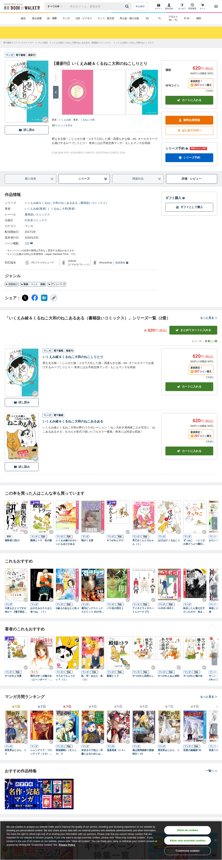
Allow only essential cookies (187, 840)
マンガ (66, 18)
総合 (23, 18)
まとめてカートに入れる (193, 330)
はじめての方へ (189, 130)
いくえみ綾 (65, 119)
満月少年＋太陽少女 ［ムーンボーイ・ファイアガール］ (41, 678)
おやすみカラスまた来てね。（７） (41, 610)
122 (29, 243)
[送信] (127, 6)
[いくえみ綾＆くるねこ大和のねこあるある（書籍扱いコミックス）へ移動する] (82, 42)
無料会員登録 (189, 120)
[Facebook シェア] (34, 297)
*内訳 (209, 90)
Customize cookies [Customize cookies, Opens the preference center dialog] (187, 850)
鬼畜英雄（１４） (116, 750)
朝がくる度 (87, 540)
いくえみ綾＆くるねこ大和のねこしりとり (73, 357)
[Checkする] (45, 120)
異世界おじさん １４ (168, 752)
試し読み (27, 130)
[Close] (215, 840)
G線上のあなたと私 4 (67, 608)
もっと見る (208, 317)
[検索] (127, 6)
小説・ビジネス (83, 18)
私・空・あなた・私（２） (92, 678)
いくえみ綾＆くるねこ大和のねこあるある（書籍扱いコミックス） (66, 202)
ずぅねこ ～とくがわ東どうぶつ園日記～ (194, 542)
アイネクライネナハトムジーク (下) (143, 610)
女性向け (12, 284)
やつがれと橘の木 (192, 676)
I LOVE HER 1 (165, 608)
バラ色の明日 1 (115, 608)
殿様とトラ (113, 676)
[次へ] (56, 92)
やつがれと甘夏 (13, 676)
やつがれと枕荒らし (143, 676)
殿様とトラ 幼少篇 (41, 540)
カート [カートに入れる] (189, 386)
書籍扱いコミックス (37, 214)
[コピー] (53, 297)
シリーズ (93, 178)
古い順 (196, 341)
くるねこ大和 (87, 119)
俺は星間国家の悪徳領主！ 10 (143, 752)
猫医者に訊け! (12, 540)
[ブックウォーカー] (21, 6)
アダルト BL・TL (173, 18)
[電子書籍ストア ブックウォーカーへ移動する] (18, 42)
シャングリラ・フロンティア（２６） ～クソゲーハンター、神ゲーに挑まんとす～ (41, 752)
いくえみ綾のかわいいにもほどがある (66, 542)
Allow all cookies (187, 830)
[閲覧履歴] (192, 6)
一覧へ (211, 770)
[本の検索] (56, 6)
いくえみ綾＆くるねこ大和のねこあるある (73, 421)
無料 (198, 18)
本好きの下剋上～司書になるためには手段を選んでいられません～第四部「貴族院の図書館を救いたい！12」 (92, 752)
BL (147, 18)
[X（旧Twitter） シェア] (25, 297)
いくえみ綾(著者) (35, 208)
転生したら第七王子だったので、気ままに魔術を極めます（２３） (194, 610)
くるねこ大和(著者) (63, 208)
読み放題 (37, 18)
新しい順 (210, 341)
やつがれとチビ (115, 540)
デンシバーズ (56, 284)
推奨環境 (122, 262)
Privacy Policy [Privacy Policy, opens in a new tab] (67, 844)
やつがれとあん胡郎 (168, 676)
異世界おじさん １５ (15, 752)
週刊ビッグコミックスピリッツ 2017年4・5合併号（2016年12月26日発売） (92, 610)
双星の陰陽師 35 (192, 750)
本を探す (140, 6)
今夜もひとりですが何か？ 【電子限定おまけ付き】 (16, 610)
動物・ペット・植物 (33, 284)
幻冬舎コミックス (36, 220)
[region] (111, 840)
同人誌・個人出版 (129, 18)
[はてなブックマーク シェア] (44, 297)
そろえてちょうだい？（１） (65, 678)
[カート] (203, 6)
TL (159, 18)
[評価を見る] (62, 125)
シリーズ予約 (176, 148)
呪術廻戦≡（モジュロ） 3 (66, 752)
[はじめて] (182, 6)
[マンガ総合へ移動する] (43, 42)
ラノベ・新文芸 (105, 18)
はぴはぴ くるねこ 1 (169, 540)
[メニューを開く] (216, 6)
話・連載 (52, 18)
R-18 (186, 18)
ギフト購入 (175, 198)
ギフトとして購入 (189, 207)
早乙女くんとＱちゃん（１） (143, 542)
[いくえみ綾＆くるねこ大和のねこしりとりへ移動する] (135, 42)
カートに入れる (189, 100)
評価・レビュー (191, 178)
